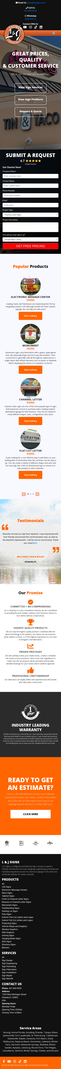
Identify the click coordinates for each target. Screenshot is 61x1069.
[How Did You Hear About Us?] (30, 239)
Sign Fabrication (9, 969)
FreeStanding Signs (10, 908)
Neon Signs (7, 893)
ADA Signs (6, 941)
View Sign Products (30, 99)
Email (5, 200)
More (34, 543)
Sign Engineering (9, 963)
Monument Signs (9, 905)
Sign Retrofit (7, 978)
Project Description (10, 220)
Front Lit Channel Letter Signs (15, 899)
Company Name (9, 171)
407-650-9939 (30, 11)
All (3, 884)
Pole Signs (6, 914)
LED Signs (6, 887)
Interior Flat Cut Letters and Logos (17, 920)
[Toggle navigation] (53, 33)
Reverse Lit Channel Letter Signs (16, 902)
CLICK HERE (30, 814)
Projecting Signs (9, 923)
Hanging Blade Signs (11, 938)
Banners (5, 947)
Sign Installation (9, 972)
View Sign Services (31, 87)
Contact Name (8, 181)
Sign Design (7, 960)
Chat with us (30, 19)
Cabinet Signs (8, 896)
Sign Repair (7, 975)
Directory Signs (9, 944)
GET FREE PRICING (30, 246)
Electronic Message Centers (14, 890)
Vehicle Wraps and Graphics (14, 926)
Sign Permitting (9, 966)
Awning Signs (8, 935)
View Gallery (30, 315)
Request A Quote (30, 111)
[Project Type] (30, 215)
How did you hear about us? (14, 235)
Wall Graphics (8, 932)
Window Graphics (10, 929)
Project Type (8, 210)
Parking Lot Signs (10, 911)
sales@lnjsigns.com (36, 3)
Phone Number (9, 191)
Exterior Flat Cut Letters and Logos (17, 917)
